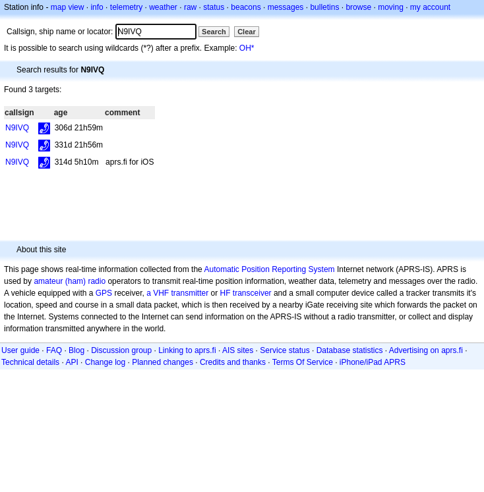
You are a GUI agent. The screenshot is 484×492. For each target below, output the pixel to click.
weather (163, 7)
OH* (247, 48)
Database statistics (350, 350)
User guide (20, 350)
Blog (76, 350)
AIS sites (237, 350)
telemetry (126, 7)
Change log (105, 362)
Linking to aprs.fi (187, 350)
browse (358, 7)
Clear (246, 32)
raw (190, 7)
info (96, 7)
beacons (245, 7)
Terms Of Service (302, 362)
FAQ (54, 350)
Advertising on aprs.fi (426, 350)
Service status (284, 350)
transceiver (252, 293)
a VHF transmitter (177, 293)
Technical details (30, 362)
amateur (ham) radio (70, 281)
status (213, 7)
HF (225, 293)
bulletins (324, 7)
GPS (104, 293)
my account (430, 7)
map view (67, 7)
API (71, 362)
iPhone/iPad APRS (373, 362)
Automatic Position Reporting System (269, 269)
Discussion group (121, 350)
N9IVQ (17, 127)
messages (286, 7)
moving (391, 7)
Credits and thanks (233, 362)
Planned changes (162, 362)
